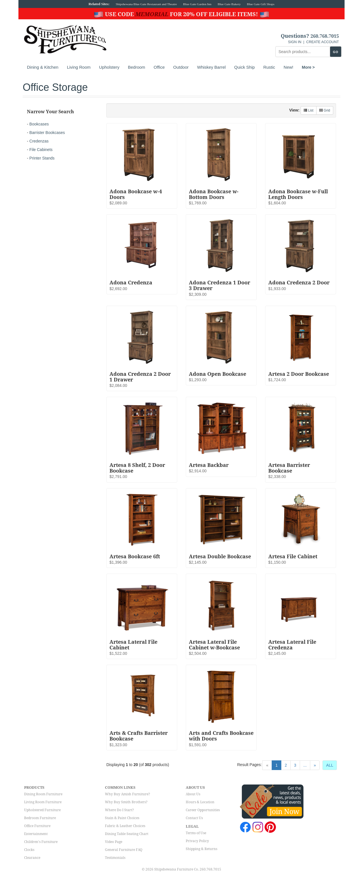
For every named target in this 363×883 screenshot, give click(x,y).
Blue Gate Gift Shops (260, 4)
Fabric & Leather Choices (125, 826)
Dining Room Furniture (43, 794)
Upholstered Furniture (42, 810)
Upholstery (109, 67)
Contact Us (194, 818)
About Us (193, 794)
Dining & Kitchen (42, 67)
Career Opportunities (203, 810)
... (305, 765)
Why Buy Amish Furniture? (127, 794)
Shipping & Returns (201, 849)
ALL (329, 765)
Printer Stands (42, 158)
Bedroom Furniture (40, 818)
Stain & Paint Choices (122, 818)
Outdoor (181, 67)
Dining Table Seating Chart (126, 834)
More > (308, 67)
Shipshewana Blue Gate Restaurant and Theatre (146, 4)
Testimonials (115, 858)
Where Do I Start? (119, 810)
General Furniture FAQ (123, 850)
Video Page (113, 842)
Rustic (269, 67)
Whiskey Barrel (211, 67)
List (308, 110)
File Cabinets (41, 149)
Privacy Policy (197, 841)
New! (288, 67)
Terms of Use (196, 833)
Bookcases (39, 124)
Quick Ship (244, 67)
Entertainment (36, 834)
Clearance (32, 858)
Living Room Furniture (43, 802)
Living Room (78, 67)
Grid (324, 110)
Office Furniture (37, 826)
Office (159, 67)
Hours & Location (200, 802)
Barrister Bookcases (47, 132)
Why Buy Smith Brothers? (126, 802)
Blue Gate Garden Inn (197, 4)
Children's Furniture (41, 842)
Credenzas (39, 141)
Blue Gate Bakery (229, 4)
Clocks (29, 850)
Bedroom (136, 67)
